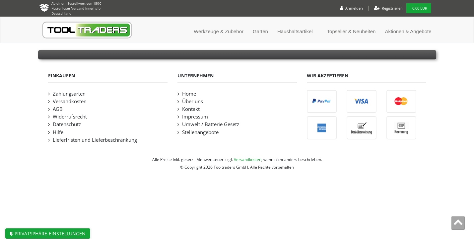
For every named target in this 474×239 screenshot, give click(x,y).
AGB (58, 109)
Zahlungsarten (69, 93)
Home (189, 93)
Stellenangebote (200, 132)
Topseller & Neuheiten (351, 31)
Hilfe (58, 132)
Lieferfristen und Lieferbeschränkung (95, 139)
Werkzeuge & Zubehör (218, 31)
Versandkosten (70, 101)
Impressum (195, 116)
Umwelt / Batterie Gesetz (210, 124)
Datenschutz (67, 124)
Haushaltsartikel (295, 31)
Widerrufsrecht (70, 116)
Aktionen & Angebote (408, 31)
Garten (260, 31)
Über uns (192, 101)
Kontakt (191, 109)
